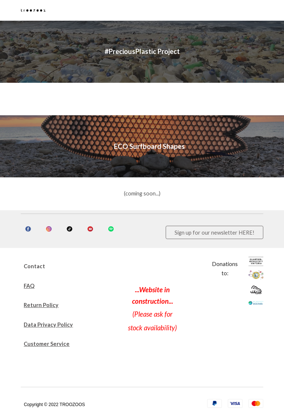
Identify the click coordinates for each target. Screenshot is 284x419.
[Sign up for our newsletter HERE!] (214, 232)
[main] (142, 52)
